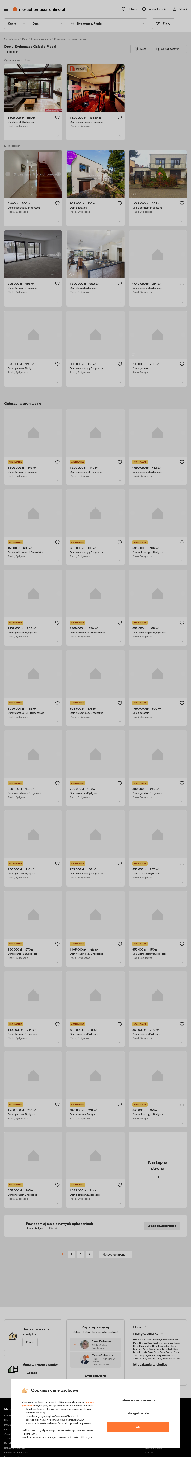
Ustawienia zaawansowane (138, 1400)
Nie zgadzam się (138, 1413)
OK (138, 1427)
